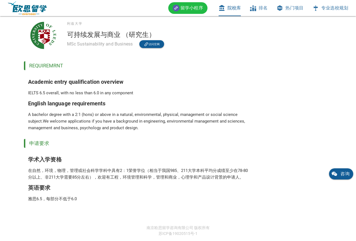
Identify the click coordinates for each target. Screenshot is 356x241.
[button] (187, 8)
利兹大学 (75, 24)
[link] (27, 8)
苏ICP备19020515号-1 (178, 233)
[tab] (229, 8)
